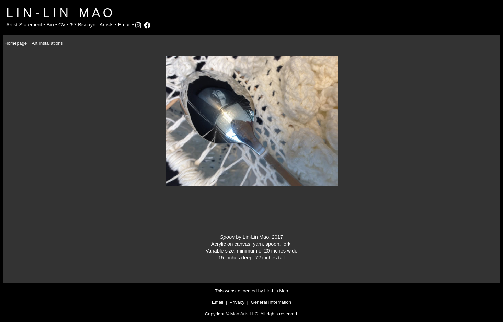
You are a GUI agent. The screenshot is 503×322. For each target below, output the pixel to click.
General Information (271, 302)
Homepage (15, 43)
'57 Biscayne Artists (92, 25)
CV (61, 25)
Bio (50, 25)
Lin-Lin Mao (276, 290)
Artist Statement (24, 25)
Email (124, 25)
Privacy (236, 302)
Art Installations (47, 43)
